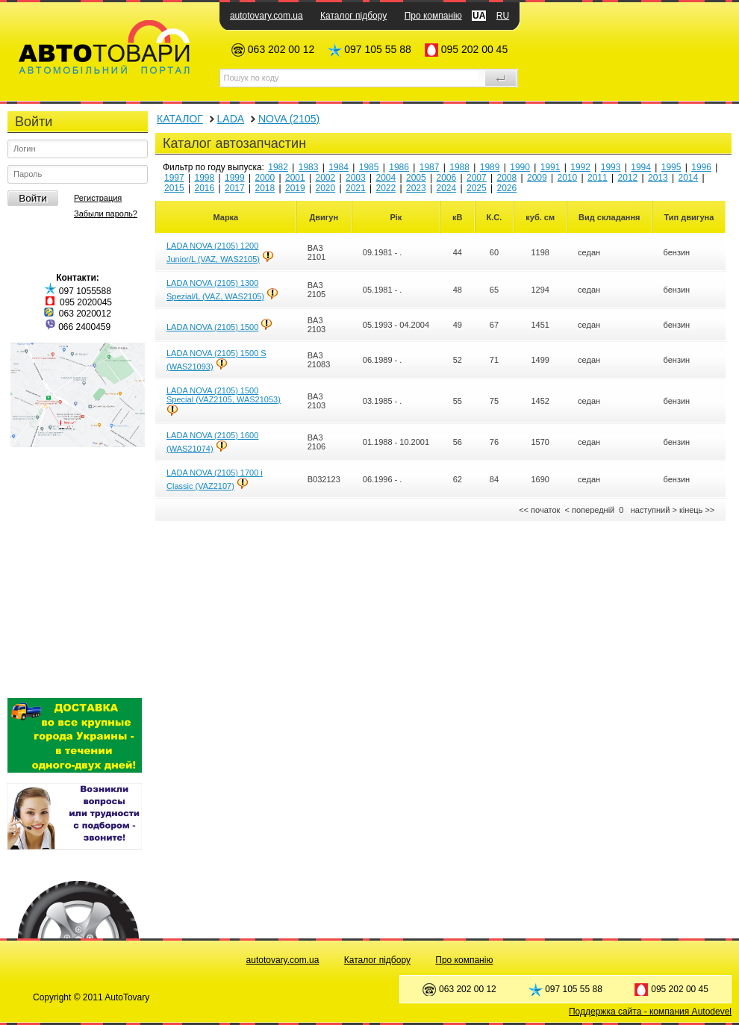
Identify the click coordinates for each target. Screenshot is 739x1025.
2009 (537, 177)
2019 (295, 188)
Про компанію (433, 15)
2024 (447, 188)
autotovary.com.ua (266, 15)
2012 (628, 177)
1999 (235, 177)
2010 (568, 177)
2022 (386, 188)
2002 (326, 177)
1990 (520, 167)
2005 (416, 177)
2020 (326, 188)
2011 (597, 177)
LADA (231, 119)
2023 (416, 188)
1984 (338, 167)
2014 (689, 177)
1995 (671, 167)
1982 (278, 167)
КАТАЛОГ (180, 119)
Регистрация (98, 197)
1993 (611, 167)
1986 (399, 167)
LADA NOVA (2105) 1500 (212, 327)
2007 (477, 177)
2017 (235, 188)
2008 (507, 177)
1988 (459, 167)
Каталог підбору (353, 15)
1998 (205, 177)
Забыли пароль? (105, 213)
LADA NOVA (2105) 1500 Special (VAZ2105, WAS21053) (223, 395)
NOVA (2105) (288, 119)
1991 (550, 167)
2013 (658, 177)
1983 (309, 167)
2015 (174, 188)
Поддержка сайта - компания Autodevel (650, 1011)
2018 (265, 188)
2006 (447, 177)
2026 (507, 188)
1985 (369, 167)
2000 (265, 177)
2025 (477, 188)
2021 (356, 188)
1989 (490, 167)
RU (502, 15)
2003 (356, 177)
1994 (641, 167)
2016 (205, 188)
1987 (430, 167)
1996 (701, 167)
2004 (386, 177)
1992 (580, 167)
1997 (174, 177)
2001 (295, 177)
